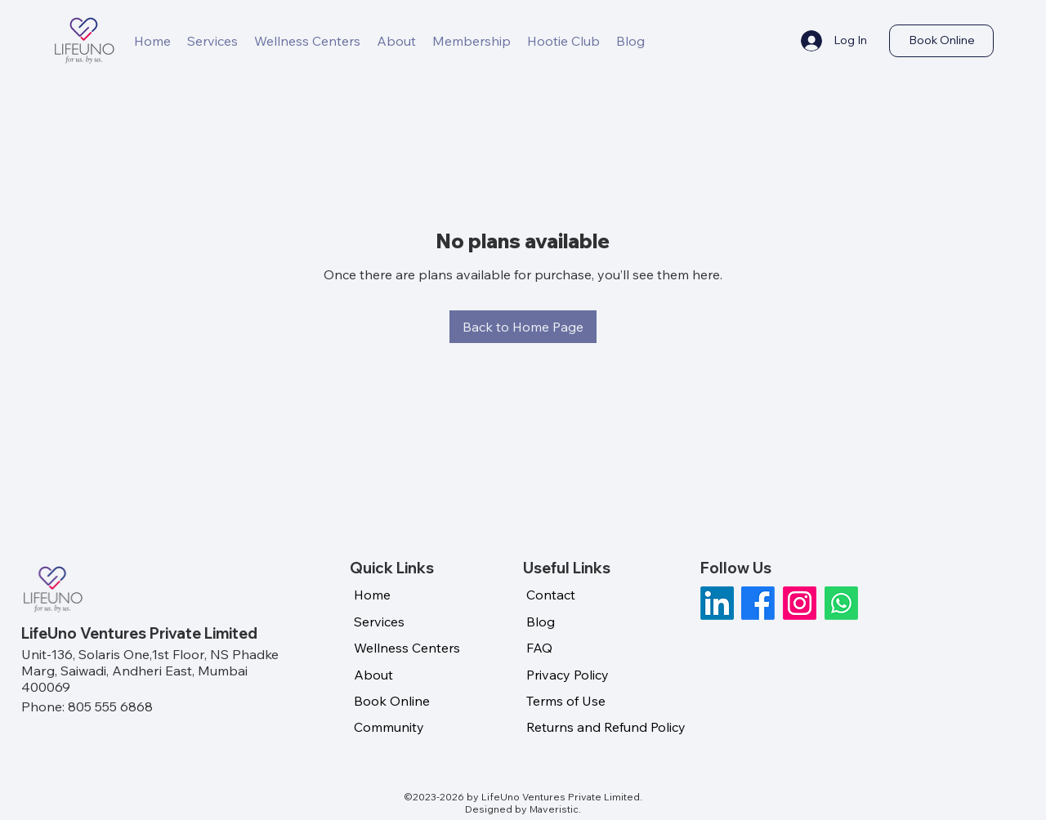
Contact (550, 594)
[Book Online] (941, 41)
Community (389, 727)
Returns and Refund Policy (606, 727)
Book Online (392, 701)
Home (372, 594)
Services (379, 621)
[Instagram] (799, 603)
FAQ (539, 648)
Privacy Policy (567, 674)
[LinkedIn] (717, 603)
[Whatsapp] (841, 603)
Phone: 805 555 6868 (87, 706)
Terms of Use (566, 701)
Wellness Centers (407, 648)
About (373, 674)
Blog (540, 621)
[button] (471, 41)
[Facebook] (758, 603)
